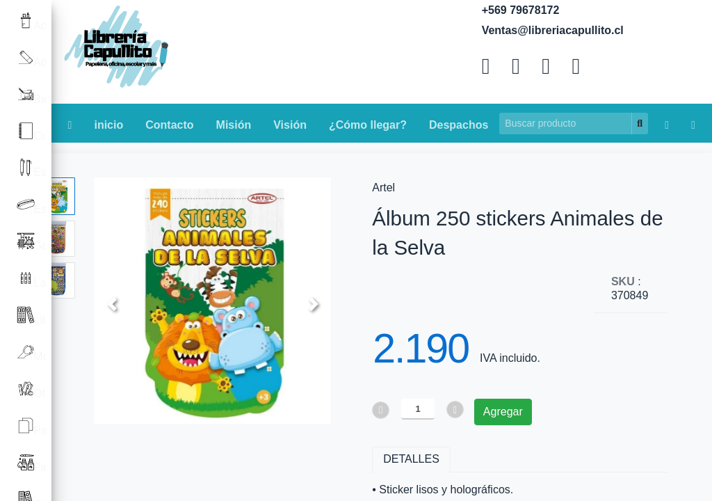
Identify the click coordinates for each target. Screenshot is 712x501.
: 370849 (629, 288)
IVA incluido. (510, 358)
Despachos (458, 125)
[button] (111, 303)
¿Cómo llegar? (368, 125)
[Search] (565, 123)
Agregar (503, 412)
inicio (108, 125)
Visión (290, 125)
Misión (234, 125)
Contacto (169, 125)
